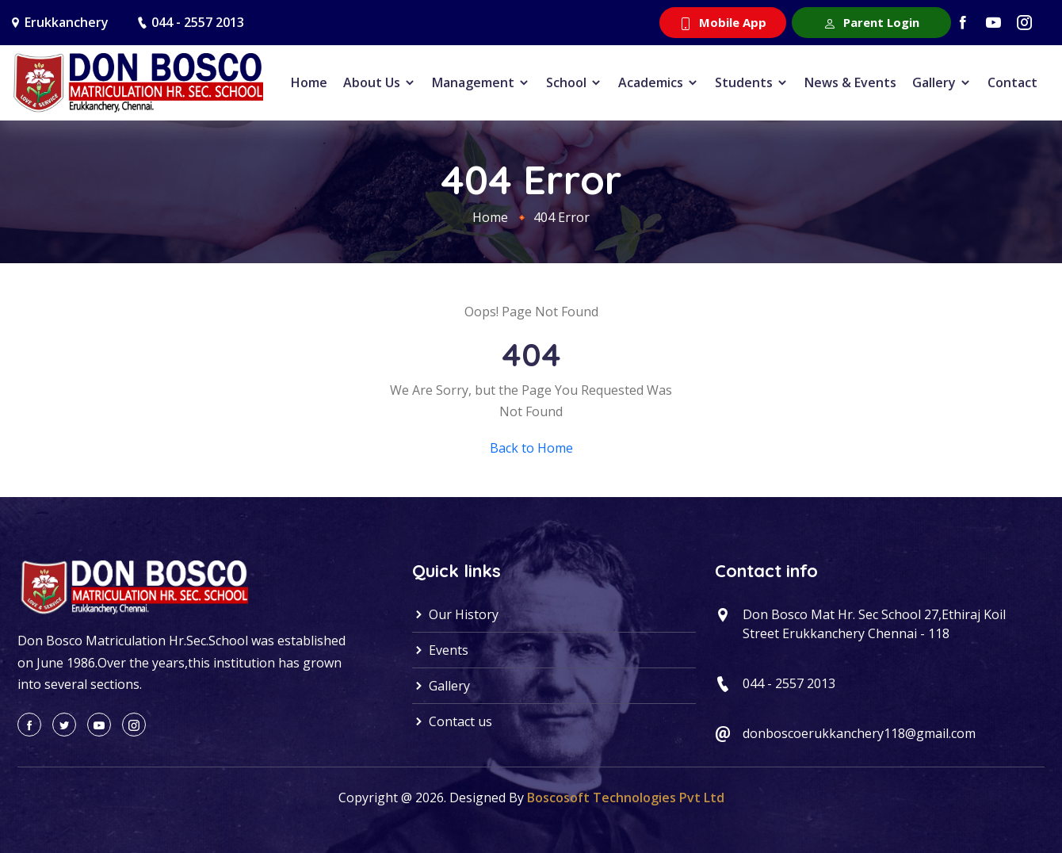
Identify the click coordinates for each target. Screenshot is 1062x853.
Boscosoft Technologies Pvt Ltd (625, 797)
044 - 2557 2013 (197, 22)
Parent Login (871, 22)
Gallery (942, 82)
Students (752, 82)
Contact (1012, 82)
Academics (658, 82)
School (574, 82)
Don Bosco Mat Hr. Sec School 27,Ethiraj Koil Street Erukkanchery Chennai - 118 (874, 624)
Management (481, 82)
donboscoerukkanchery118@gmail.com (859, 733)
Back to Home (531, 448)
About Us (379, 82)
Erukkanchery (67, 22)
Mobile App (722, 22)
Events (440, 650)
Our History (455, 614)
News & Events (850, 82)
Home (309, 82)
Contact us (452, 721)
